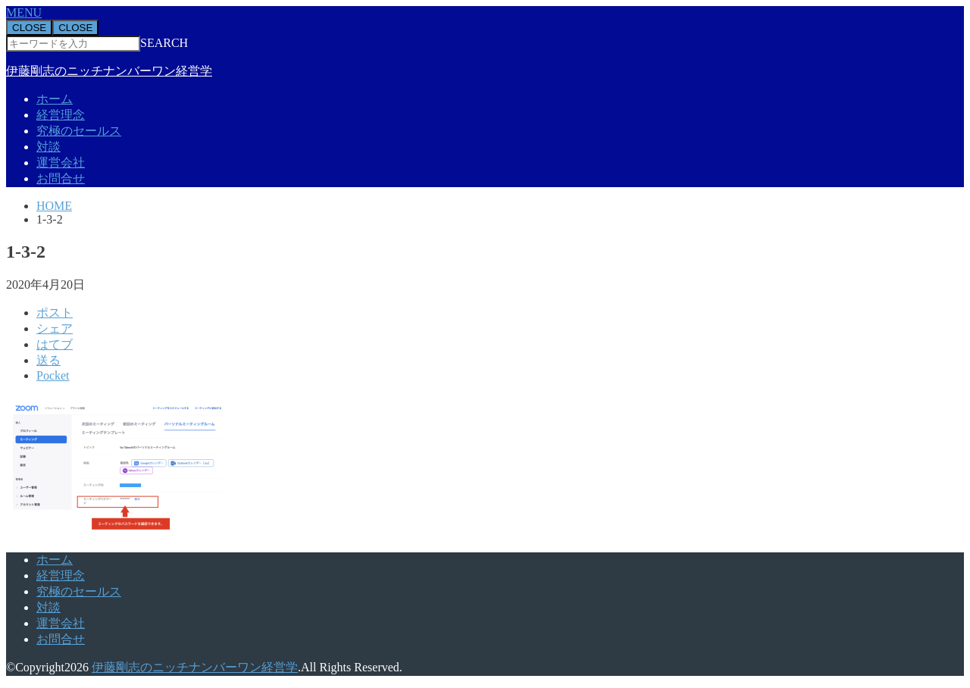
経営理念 (60, 114)
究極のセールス (78, 130)
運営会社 (60, 162)
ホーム (54, 98)
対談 (48, 146)
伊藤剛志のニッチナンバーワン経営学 (109, 70)
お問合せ (60, 178)
